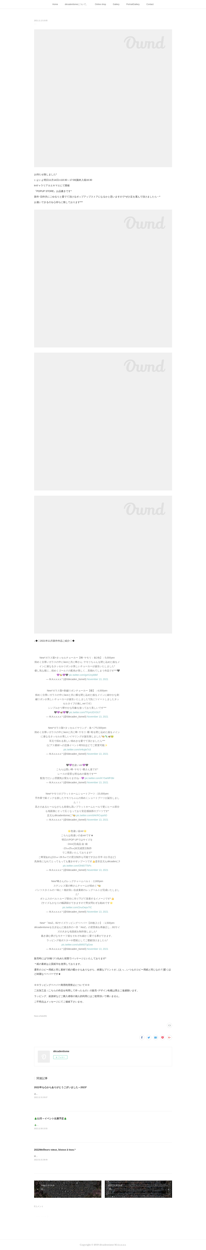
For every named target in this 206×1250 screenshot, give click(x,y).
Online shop (100, 4)
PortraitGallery (133, 4)
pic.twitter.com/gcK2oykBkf (83, 675)
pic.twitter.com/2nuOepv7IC (77, 907)
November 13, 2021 (97, 679)
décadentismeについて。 (76, 4)
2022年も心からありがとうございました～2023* (60, 1087)
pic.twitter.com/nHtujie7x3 (77, 749)
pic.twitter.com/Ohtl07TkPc (77, 865)
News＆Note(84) (40, 1016)
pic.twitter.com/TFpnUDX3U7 (85, 712)
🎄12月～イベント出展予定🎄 (50, 1118)
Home (55, 4)
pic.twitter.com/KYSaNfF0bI (99, 778)
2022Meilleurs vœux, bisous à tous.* (55, 1149)
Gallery (116, 4)
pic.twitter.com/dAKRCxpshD (91, 815)
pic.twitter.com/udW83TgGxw (77, 944)
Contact (150, 4)
